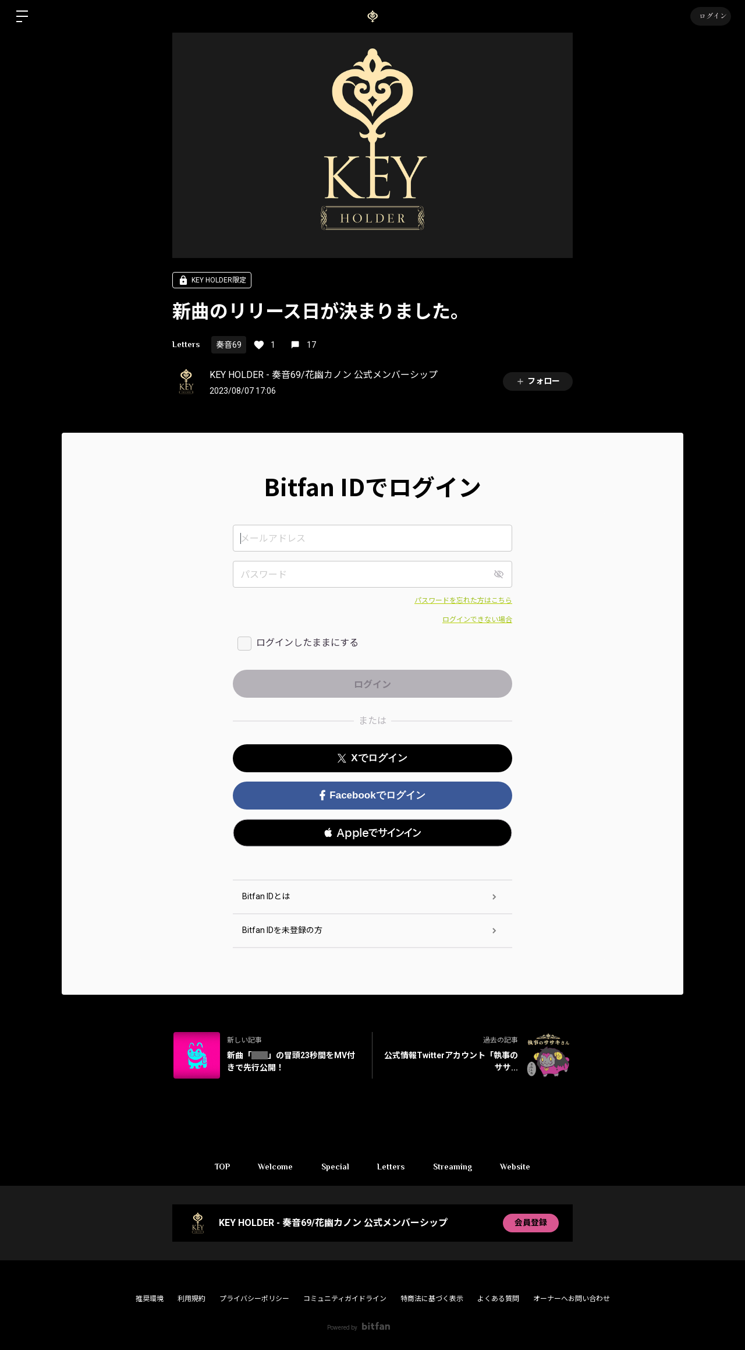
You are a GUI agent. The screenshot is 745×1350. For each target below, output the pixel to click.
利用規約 (191, 1299)
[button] (372, 833)
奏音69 (229, 344)
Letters (186, 344)
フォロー (538, 381)
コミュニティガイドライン (344, 1299)
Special (335, 1166)
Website (517, 1166)
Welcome (274, 1166)
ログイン (710, 16)
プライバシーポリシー (254, 1299)
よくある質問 (498, 1299)
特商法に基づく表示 (431, 1299)
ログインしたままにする (307, 642)
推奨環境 (150, 1299)
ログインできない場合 (477, 620)
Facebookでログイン (372, 795)
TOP (220, 1166)
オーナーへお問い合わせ (571, 1298)
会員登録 (531, 1223)
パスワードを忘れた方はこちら (463, 600)
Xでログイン (372, 758)
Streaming (453, 1166)
